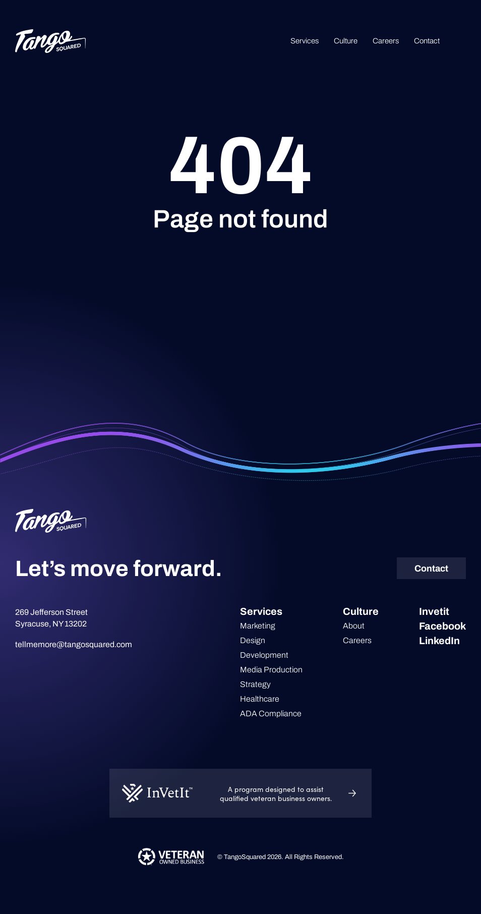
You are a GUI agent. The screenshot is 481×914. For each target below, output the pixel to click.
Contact (427, 41)
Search (460, 40)
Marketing (257, 625)
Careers (386, 41)
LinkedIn (439, 640)
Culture (345, 41)
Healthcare (259, 699)
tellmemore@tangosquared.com (73, 644)
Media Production (271, 669)
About (354, 625)
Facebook (442, 626)
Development (264, 655)
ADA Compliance (271, 713)
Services (304, 41)
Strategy (255, 684)
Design (252, 640)
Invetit (434, 611)
